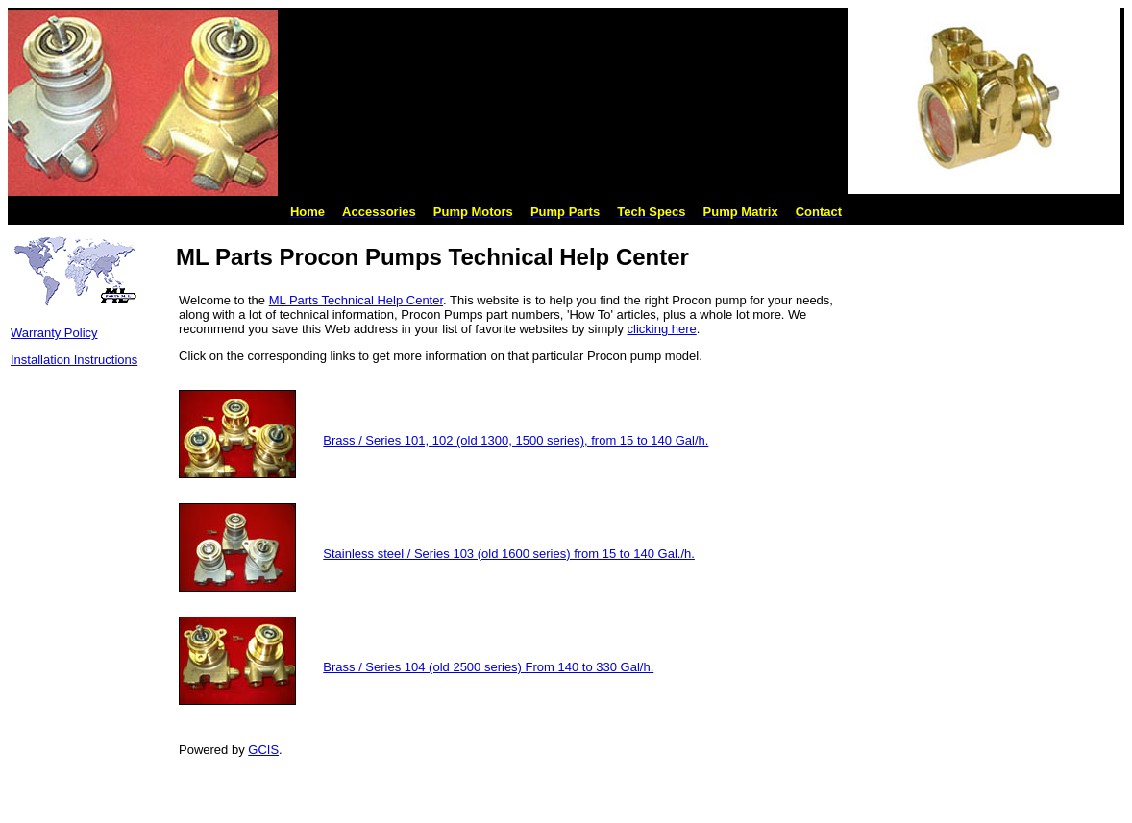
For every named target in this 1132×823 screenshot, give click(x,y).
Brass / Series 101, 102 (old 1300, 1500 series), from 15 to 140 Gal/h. (515, 440)
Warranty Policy (54, 333)
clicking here (662, 329)
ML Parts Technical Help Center (356, 300)
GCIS (263, 749)
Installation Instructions (74, 359)
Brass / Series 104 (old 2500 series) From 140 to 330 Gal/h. (488, 667)
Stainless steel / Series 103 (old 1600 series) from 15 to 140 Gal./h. (509, 553)
